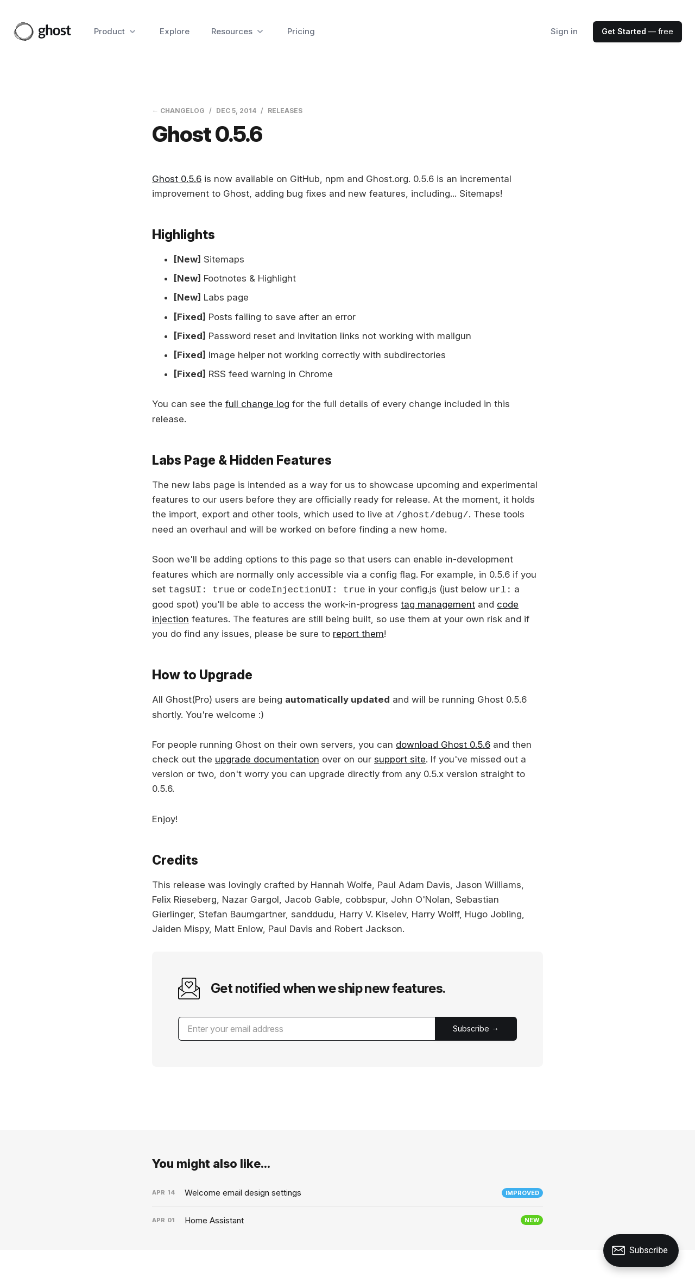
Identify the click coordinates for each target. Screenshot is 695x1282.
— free (637, 31)
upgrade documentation (267, 759)
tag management (438, 604)
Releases (285, 111)
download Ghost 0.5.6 (443, 744)
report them (358, 633)
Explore (174, 31)
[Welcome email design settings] (347, 1192)
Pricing (301, 31)
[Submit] (476, 1029)
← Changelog (178, 111)
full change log (257, 403)
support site (400, 759)
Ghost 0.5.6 (176, 178)
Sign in (564, 31)
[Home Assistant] (347, 1220)
